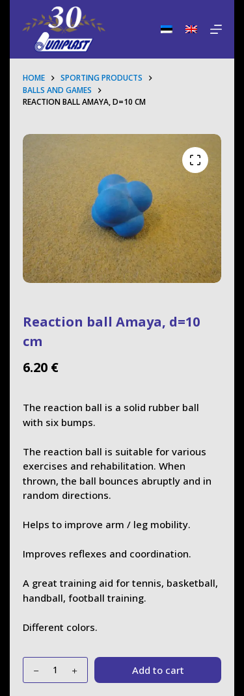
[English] (191, 29)
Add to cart (158, 669)
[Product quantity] (55, 670)
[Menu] (216, 29)
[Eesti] (166, 29)
